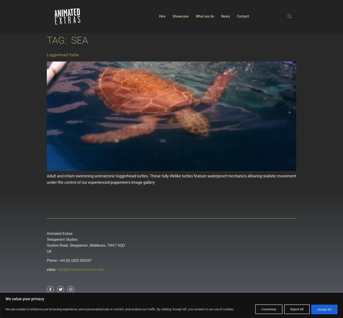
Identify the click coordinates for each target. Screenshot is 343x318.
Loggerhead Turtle (63, 55)
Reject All (296, 309)
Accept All (324, 309)
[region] (171, 305)
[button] (289, 16)
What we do (205, 16)
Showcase (181, 16)
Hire (162, 16)
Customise (267, 309)
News (225, 16)
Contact (243, 16)
